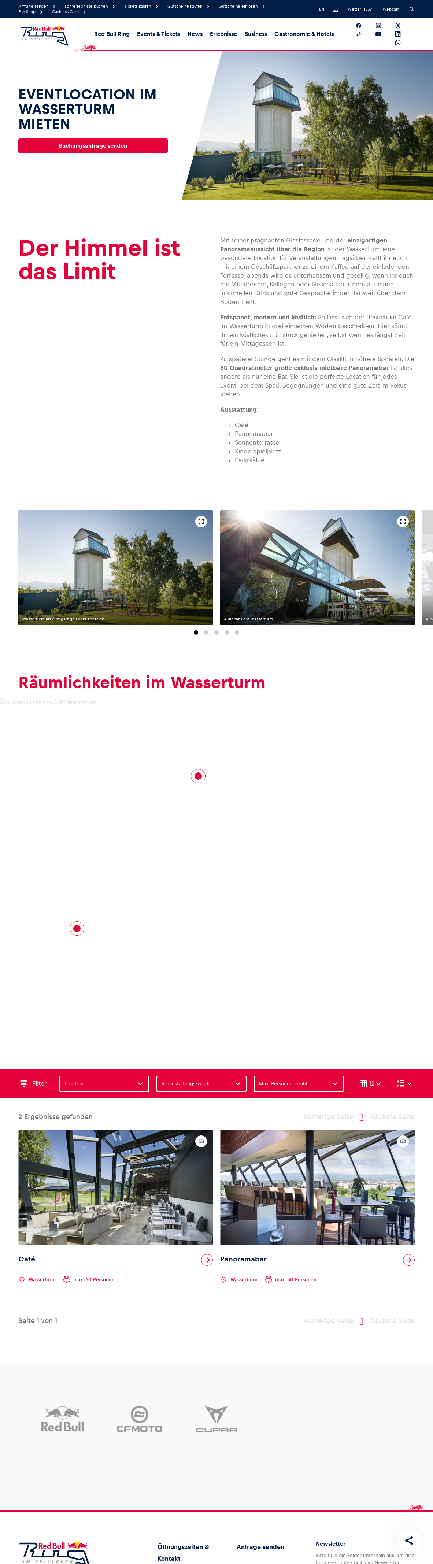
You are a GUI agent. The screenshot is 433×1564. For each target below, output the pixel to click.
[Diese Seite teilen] (409, 1540)
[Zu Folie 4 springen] (227, 632)
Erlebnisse (223, 34)
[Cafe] (77, 928)
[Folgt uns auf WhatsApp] (403, 42)
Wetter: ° (360, 9)
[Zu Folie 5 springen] (237, 632)
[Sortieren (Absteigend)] (404, 1083)
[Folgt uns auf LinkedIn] (403, 34)
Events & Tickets (158, 34)
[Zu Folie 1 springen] (196, 632)
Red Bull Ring (112, 34)
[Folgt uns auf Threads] (403, 26)
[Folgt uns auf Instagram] (384, 26)
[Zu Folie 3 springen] (216, 632)
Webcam (391, 9)
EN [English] (321, 9)
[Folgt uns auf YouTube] (384, 34)
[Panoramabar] (198, 776)
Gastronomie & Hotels (304, 34)
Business (255, 34)
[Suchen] (412, 9)
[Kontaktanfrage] (201, 1141)
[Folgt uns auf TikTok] (364, 34)
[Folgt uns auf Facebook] (364, 26)
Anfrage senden (260, 1546)
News (195, 34)
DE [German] (335, 9)
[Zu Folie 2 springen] (206, 632)
